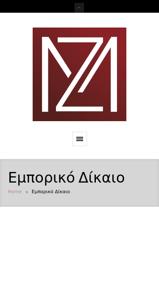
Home (15, 191)
